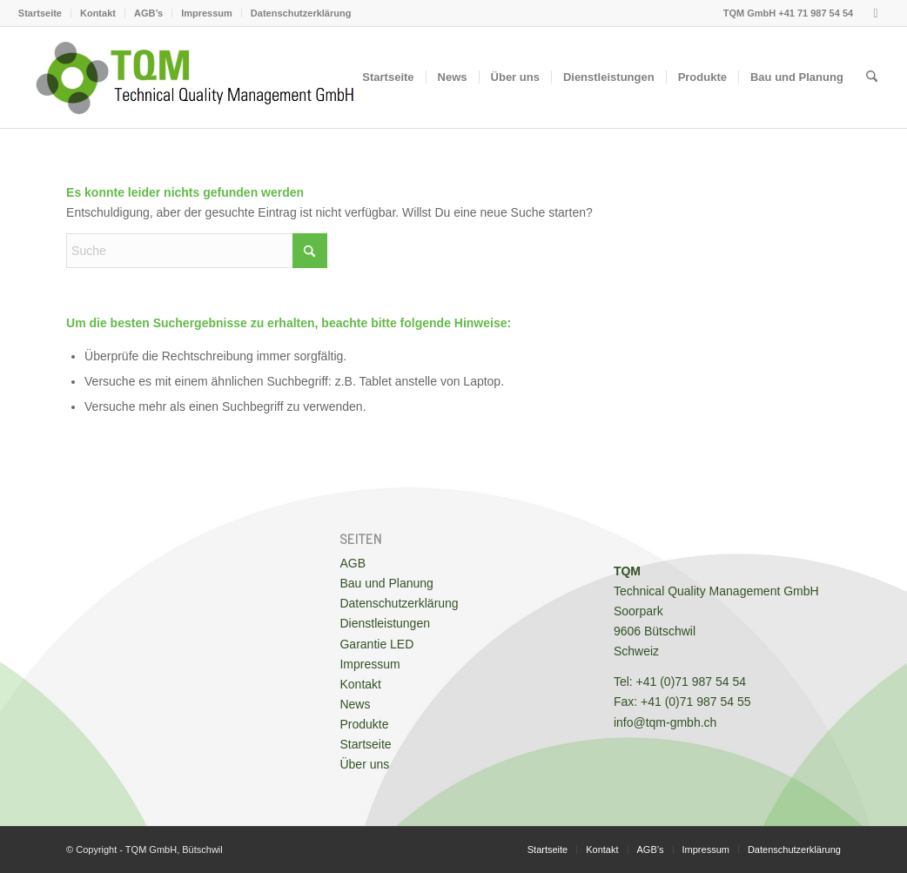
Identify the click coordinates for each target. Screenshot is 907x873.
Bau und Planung (386, 583)
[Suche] (872, 77)
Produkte (363, 724)
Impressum (206, 13)
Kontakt (98, 13)
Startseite (40, 13)
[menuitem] (44, 13)
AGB (352, 563)
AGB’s (148, 13)
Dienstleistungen (384, 623)
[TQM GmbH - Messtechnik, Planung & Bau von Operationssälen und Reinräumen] (195, 77)
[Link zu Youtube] (876, 13)
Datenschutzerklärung (301, 13)
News (354, 704)
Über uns (364, 764)
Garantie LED (376, 644)
